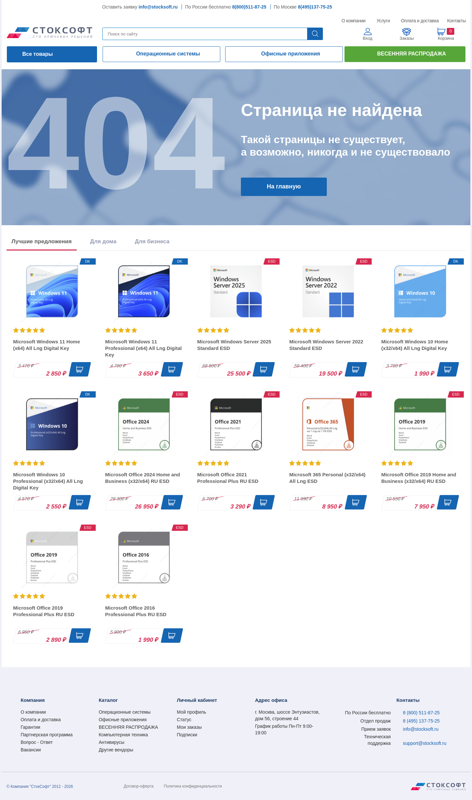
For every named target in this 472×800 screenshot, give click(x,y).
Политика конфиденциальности (193, 786)
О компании (354, 20)
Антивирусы (111, 742)
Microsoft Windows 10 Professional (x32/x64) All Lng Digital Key (48, 481)
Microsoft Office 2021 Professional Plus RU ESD (228, 478)
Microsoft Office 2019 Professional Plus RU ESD (43, 611)
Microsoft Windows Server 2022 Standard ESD (326, 345)
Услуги (383, 20)
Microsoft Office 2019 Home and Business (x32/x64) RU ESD (418, 478)
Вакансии (31, 749)
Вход (367, 38)
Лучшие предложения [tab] (41, 241)
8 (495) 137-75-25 (421, 721)
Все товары (37, 54)
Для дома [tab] (103, 241)
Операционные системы (168, 53)
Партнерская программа (47, 734)
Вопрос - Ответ (37, 742)
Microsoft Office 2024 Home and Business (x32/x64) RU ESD (142, 478)
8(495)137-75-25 (315, 7)
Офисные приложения (290, 53)
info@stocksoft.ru (158, 7)
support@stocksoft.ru (424, 743)
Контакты (456, 20)
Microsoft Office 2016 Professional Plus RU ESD (136, 611)
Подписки (187, 734)
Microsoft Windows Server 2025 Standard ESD (234, 345)
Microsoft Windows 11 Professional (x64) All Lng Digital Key (143, 348)
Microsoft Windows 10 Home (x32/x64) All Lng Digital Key (414, 345)
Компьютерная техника (123, 734)
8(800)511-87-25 (249, 7)
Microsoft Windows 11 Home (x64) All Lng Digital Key (46, 345)
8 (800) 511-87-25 (421, 712)
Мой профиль (191, 712)
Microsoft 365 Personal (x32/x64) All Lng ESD (327, 478)
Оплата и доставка (419, 20)
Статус (184, 719)
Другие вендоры (116, 749)
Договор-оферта (139, 786)
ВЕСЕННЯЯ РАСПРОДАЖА (411, 53)
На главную (284, 186)
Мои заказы (189, 727)
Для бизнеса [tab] (152, 241)
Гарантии (30, 727)
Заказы (407, 38)
